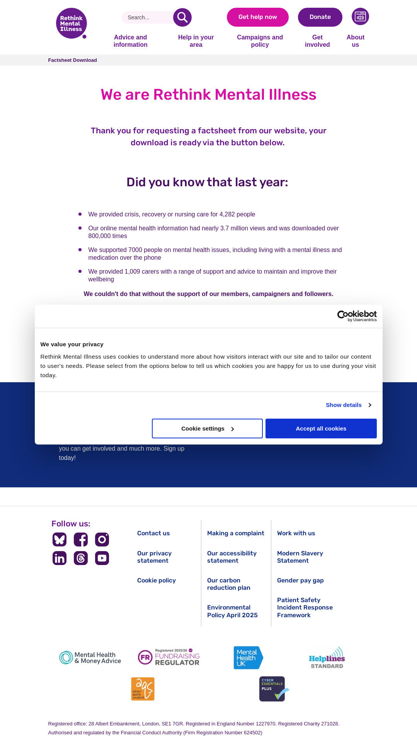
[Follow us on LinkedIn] (60, 558)
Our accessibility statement (232, 557)
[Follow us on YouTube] (102, 558)
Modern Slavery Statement (300, 557)
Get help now (257, 16)
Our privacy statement (154, 557)
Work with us (296, 533)
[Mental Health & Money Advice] (90, 657)
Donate (320, 16)
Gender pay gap (300, 580)
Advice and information (131, 41)
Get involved (317, 41)
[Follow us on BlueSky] (60, 539)
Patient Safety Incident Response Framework (305, 607)
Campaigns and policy (260, 41)
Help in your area (196, 41)
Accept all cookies (321, 428)
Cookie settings (207, 428)
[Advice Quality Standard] (143, 688)
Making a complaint (235, 533)
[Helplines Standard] (327, 657)
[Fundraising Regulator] (169, 657)
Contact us (153, 533)
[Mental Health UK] (248, 657)
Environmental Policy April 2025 (232, 611)
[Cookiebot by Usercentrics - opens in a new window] (343, 316)
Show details (344, 405)
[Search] (150, 17)
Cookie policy (156, 580)
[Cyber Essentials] (274, 688)
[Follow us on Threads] (81, 558)
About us (355, 41)
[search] (182, 17)
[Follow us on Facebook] (81, 539)
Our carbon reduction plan (228, 584)
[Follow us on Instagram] (102, 539)
